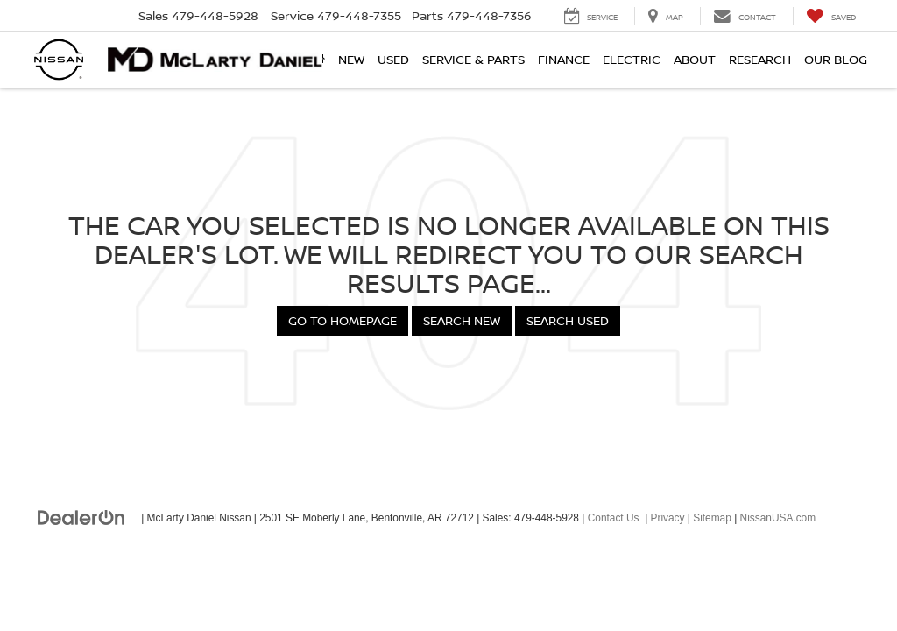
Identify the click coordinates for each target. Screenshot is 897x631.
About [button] (695, 59)
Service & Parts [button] (473, 59)
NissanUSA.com (778, 518)
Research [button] (760, 59)
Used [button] (393, 59)
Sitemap (712, 518)
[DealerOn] (81, 517)
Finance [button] (564, 59)
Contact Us (613, 518)
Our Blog (835, 59)
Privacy (668, 518)
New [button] (351, 59)
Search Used (567, 320)
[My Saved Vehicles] (831, 16)
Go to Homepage (342, 320)
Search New (461, 320)
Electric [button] (631, 59)
